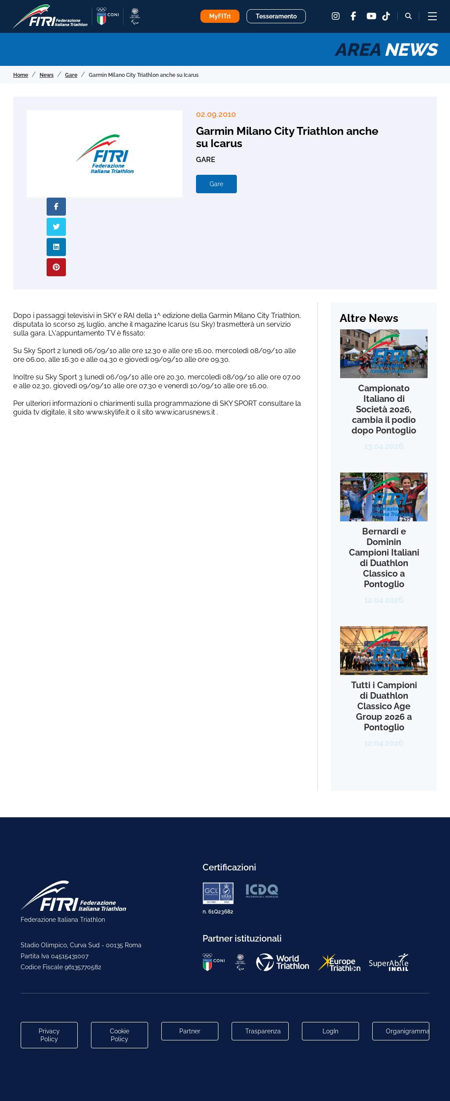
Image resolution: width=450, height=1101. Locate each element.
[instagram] (335, 16)
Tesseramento (276, 16)
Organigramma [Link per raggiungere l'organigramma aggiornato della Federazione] (407, 1031)
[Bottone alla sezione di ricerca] (408, 16)
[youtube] (371, 16)
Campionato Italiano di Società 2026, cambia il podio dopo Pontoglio (384, 409)
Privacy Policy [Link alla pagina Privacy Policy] (49, 1035)
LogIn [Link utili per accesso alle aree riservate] (330, 1031)
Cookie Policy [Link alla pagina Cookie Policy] (119, 1035)
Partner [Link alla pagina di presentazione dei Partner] (189, 1031)
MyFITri (220, 16)
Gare (216, 184)
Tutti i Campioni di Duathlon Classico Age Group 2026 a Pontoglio (384, 706)
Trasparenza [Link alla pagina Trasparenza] (263, 1031)
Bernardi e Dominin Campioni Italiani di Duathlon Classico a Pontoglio (384, 557)
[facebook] (353, 16)
